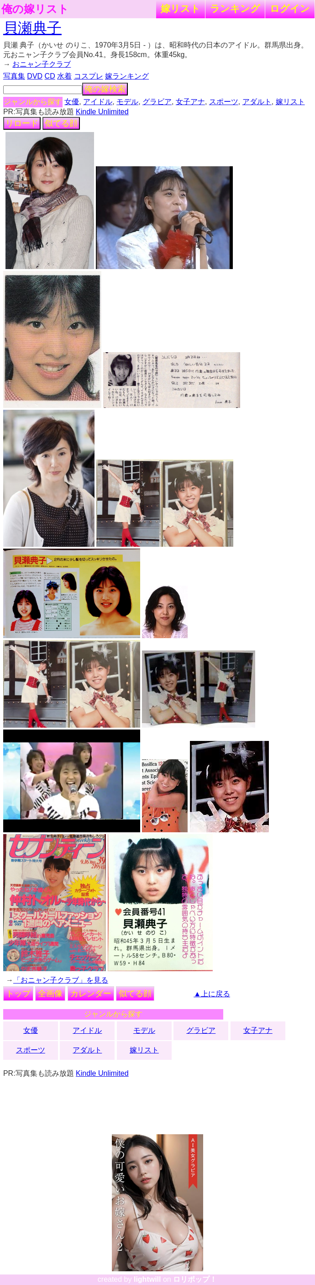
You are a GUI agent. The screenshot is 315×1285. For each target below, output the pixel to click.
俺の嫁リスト (35, 9)
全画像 (50, 993)
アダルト (257, 102)
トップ (18, 993)
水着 (64, 76)
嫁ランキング (127, 76)
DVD (34, 76)
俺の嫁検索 (105, 89)
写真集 (14, 76)
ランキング (235, 8)
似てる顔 (61, 123)
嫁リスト (180, 8)
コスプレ (88, 76)
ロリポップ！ (195, 1279)
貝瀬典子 (32, 28)
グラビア (157, 102)
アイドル (97, 102)
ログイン (290, 8)
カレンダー (90, 993)
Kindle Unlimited (102, 112)
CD (50, 76)
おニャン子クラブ (41, 64)
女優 (71, 102)
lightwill (147, 1279)
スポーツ (223, 102)
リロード (21, 123)
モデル (127, 102)
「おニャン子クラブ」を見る (60, 980)
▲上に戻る (212, 994)
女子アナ (190, 102)
